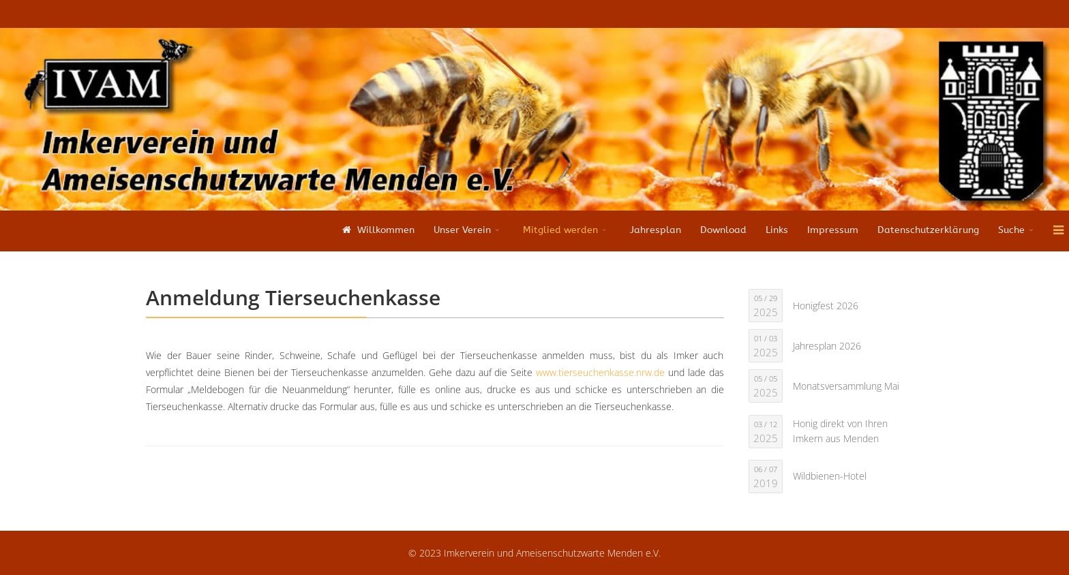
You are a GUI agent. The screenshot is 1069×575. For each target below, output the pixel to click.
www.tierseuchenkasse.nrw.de (600, 372)
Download (723, 230)
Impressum (832, 230)
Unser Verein (462, 230)
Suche (1011, 230)
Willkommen (376, 230)
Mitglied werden (560, 230)
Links (777, 230)
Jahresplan (655, 230)
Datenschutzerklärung (928, 230)
